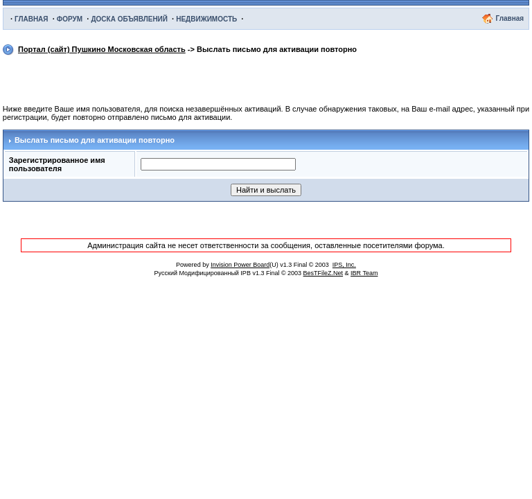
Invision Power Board (240, 264)
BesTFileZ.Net (323, 273)
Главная (509, 18)
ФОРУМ (69, 19)
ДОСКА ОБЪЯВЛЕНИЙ (129, 19)
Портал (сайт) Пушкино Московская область (102, 49)
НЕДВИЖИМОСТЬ (206, 19)
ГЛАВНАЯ (31, 19)
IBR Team (364, 273)
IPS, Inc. (344, 264)
